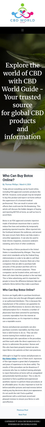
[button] (22, 30)
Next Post (23, 415)
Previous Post (22, 410)
